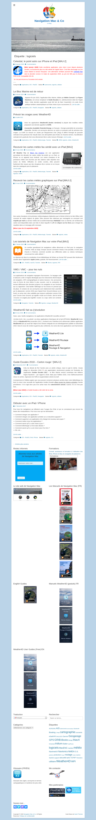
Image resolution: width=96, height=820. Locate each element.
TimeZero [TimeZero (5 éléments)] (79, 758)
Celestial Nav (78, 71)
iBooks (50, 262)
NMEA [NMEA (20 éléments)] (71, 751)
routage (48, 303)
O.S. (52, 437)
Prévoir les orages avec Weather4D (32, 114)
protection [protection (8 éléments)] (57, 755)
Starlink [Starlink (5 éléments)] (51, 758)
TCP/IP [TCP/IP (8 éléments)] (73, 758)
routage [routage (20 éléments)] (68, 754)
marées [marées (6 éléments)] (70, 748)
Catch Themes (78, 814)
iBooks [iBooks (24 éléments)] (64, 740)
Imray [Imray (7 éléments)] (70, 740)
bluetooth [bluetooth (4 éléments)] (76, 728)
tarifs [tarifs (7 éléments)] (68, 758)
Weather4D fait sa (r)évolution (29, 310)
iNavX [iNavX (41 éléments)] (76, 739)
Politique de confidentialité (27, 816)
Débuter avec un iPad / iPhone (29, 403)
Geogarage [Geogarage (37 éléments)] (75, 736)
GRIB (60, 140)
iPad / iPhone (34, 437)
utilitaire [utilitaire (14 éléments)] (52, 761)
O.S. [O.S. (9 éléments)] (76, 752)
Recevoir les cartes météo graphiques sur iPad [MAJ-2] (42, 180)
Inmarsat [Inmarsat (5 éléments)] (52, 744)
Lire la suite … (77, 104)
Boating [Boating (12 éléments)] (52, 732)
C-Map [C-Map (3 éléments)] (58, 732)
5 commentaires (31, 272)
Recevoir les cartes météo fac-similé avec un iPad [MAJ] (43, 147)
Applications (25, 84)
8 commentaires (31, 244)
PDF (59, 262)
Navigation (41, 107)
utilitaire (59, 84)
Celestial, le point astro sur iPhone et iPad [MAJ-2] (39, 61)
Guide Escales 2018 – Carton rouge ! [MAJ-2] (37, 362)
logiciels (54, 84)
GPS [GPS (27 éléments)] (51, 740)
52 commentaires (31, 313)
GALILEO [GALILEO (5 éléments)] (59, 736)
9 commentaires (30, 150)
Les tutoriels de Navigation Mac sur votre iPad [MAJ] (41, 241)
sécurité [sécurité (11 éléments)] (63, 758)
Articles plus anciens (21, 444)
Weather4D (75, 140)
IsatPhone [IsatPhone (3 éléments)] (70, 744)
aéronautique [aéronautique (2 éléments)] (70, 728)
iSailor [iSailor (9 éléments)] (65, 744)
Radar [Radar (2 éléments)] (63, 755)
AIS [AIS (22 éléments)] (58, 728)
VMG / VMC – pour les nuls (27, 269)
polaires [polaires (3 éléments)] (51, 755)
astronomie (48, 84)
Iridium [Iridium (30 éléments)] (58, 743)
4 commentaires (31, 94)
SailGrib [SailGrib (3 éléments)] (78, 755)
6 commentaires (30, 183)
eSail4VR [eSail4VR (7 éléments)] (52, 736)
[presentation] (32, 471)
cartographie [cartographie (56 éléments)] (67, 732)
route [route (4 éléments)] (74, 755)
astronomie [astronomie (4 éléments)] (63, 728)
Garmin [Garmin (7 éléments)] (65, 736)
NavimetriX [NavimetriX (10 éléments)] (53, 751)
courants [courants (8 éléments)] (79, 732)
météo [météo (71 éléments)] (78, 747)
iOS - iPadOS (33, 84)
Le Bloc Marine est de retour (28, 91)
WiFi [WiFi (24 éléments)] (73, 761)
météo (69, 140)
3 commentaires (31, 64)
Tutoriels (48, 140)
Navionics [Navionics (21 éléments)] (63, 751)
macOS (32, 262)
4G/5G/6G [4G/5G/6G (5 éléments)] (52, 728)
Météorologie (41, 140)
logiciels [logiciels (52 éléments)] (54, 747)
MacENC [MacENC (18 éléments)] (63, 748)
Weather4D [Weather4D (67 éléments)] (63, 761)
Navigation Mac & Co (49, 20)
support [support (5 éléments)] (56, 758)
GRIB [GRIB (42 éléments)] (57, 739)
